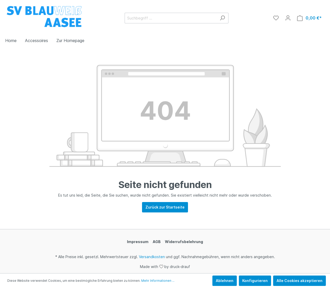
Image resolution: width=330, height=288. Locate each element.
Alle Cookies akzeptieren (299, 280)
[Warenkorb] (309, 18)
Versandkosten (152, 256)
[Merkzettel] (276, 18)
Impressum (138, 241)
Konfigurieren (255, 280)
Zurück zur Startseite (165, 207)
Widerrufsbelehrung (184, 241)
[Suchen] (222, 18)
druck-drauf (180, 266)
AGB (157, 241)
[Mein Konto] (288, 18)
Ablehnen (224, 280)
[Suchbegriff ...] (171, 18)
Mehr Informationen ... (157, 281)
